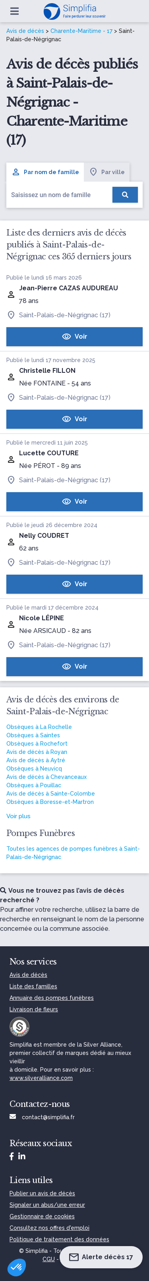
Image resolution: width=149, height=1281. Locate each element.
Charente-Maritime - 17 (81, 31)
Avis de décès (25, 31)
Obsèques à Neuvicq (34, 768)
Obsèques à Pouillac (33, 785)
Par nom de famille (45, 172)
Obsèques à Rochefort (37, 743)
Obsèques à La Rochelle (39, 727)
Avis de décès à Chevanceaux (46, 777)
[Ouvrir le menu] (14, 11)
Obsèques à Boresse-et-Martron (50, 802)
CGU (49, 1259)
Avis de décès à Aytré (35, 760)
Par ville (107, 172)
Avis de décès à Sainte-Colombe (50, 793)
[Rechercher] (125, 195)
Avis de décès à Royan (36, 752)
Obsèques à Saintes (33, 735)
